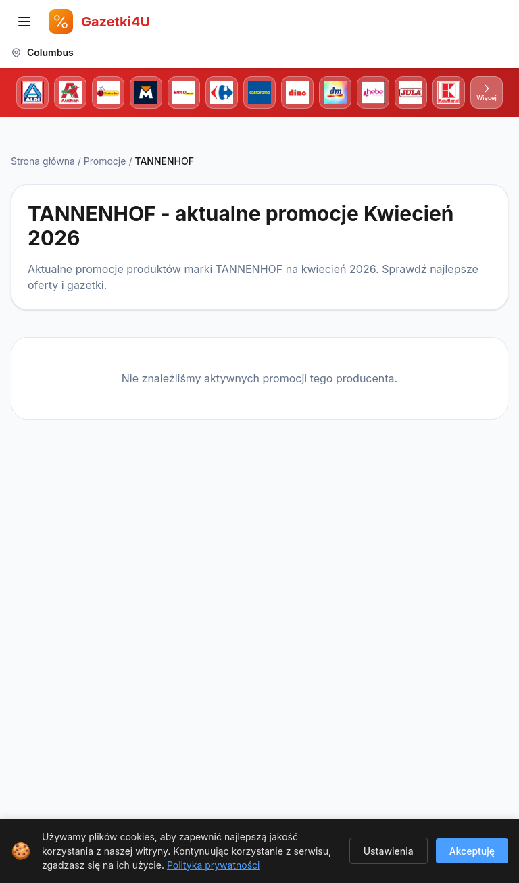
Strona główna (43, 161)
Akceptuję (472, 851)
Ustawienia (389, 851)
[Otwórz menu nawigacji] (24, 21)
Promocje (105, 161)
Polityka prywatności (213, 865)
